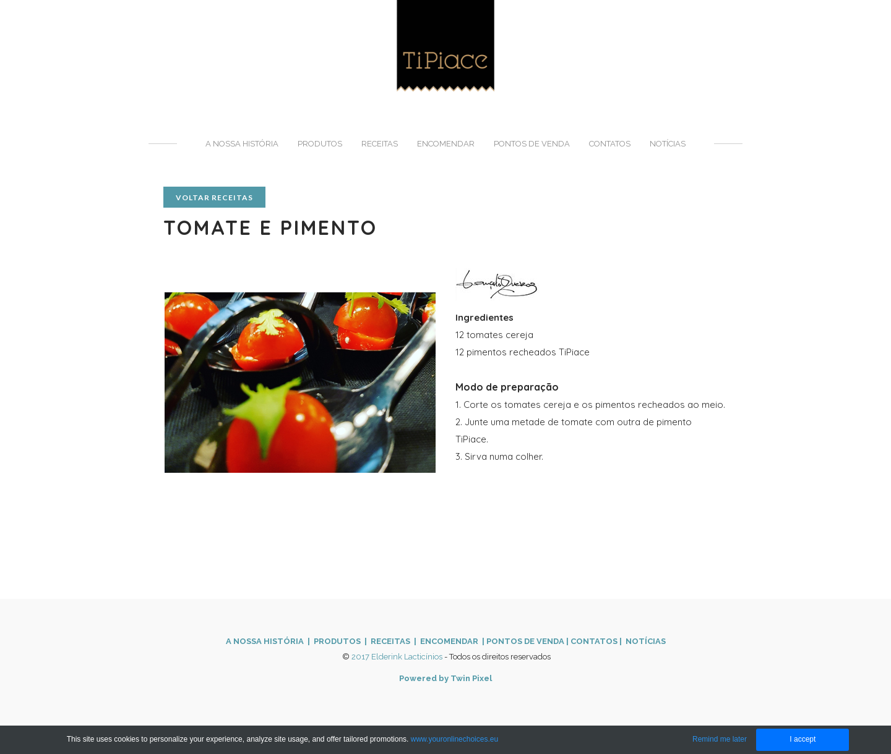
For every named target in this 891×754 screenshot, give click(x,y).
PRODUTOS (337, 641)
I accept (803, 739)
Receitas (379, 143)
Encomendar (446, 143)
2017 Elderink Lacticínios (396, 656)
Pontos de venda (532, 143)
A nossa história (241, 143)
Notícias (668, 143)
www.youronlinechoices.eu (454, 739)
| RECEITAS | (389, 641)
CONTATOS (594, 641)
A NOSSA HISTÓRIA (265, 641)
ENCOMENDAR (448, 641)
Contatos (610, 143)
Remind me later (719, 739)
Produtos (320, 143)
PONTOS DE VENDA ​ (526, 641)
